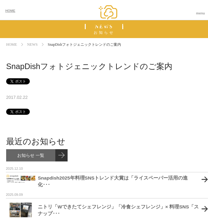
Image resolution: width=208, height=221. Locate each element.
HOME (10, 11)
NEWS (32, 44)
